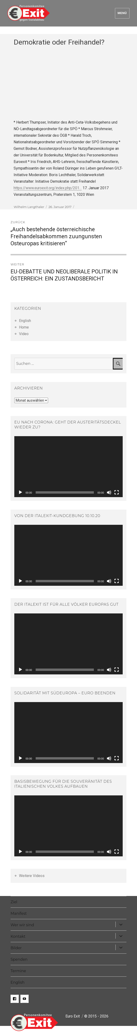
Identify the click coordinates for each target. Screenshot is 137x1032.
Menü (122, 13)
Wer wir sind (22, 925)
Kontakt (18, 936)
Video (24, 334)
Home (24, 327)
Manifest (19, 913)
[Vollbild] (116, 492)
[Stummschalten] (109, 492)
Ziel (14, 902)
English (25, 320)
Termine (18, 971)
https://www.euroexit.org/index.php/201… (48, 188)
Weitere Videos (32, 875)
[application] (68, 466)
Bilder (16, 948)
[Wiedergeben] (20, 492)
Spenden (19, 959)
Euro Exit (72, 1016)
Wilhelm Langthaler (29, 207)
